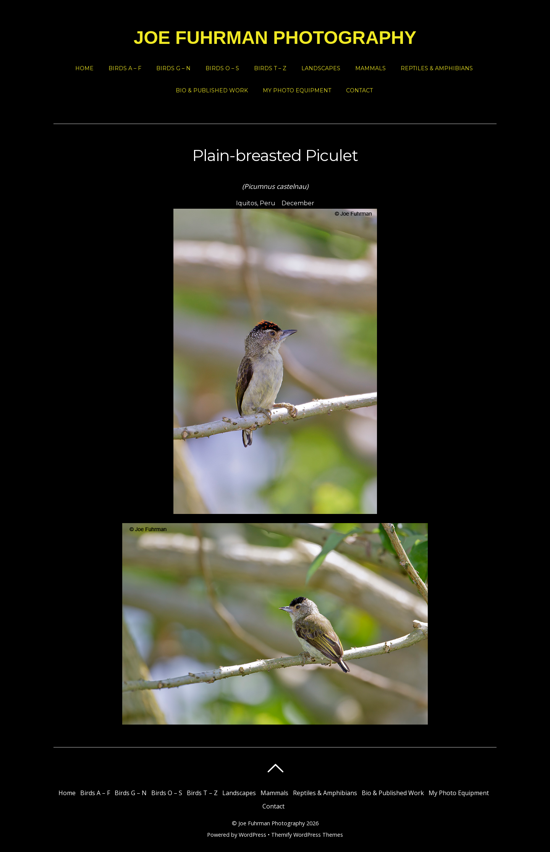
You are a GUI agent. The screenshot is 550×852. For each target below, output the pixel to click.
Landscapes (320, 68)
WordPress (252, 834)
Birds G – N (173, 68)
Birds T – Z (270, 68)
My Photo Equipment (297, 90)
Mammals (370, 68)
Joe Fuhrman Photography (271, 823)
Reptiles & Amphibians (437, 68)
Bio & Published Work (212, 90)
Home (84, 68)
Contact (359, 90)
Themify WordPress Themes (307, 834)
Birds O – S (222, 68)
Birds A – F (124, 68)
